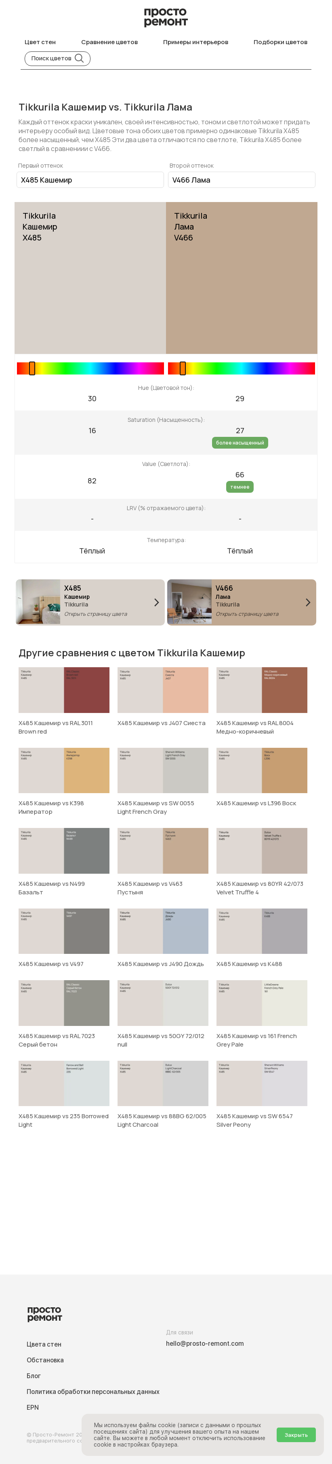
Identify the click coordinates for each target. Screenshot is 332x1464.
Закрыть (296, 1435)
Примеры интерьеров (195, 42)
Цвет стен (40, 42)
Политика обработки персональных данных (93, 1392)
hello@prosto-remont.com (205, 1343)
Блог (34, 1376)
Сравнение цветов (109, 42)
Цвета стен (44, 1344)
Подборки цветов (280, 42)
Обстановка (45, 1360)
